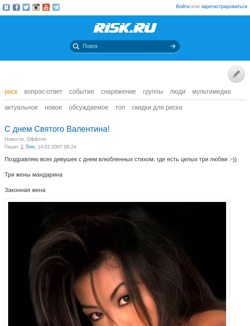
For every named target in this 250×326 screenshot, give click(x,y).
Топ (120, 107)
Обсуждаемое (88, 107)
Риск (11, 91)
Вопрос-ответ (43, 91)
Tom (30, 146)
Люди (177, 91)
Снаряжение (118, 91)
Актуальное (21, 107)
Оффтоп (36, 139)
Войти (183, 6)
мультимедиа (211, 91)
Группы (153, 91)
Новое (53, 107)
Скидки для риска (157, 107)
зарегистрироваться (224, 6)
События (81, 91)
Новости (14, 139)
